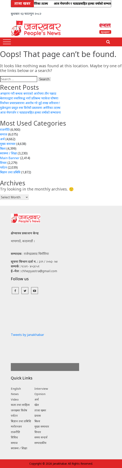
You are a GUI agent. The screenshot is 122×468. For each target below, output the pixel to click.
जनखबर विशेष (19, 410)
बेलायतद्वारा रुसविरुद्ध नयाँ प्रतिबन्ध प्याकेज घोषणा (29, 98)
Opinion (39, 394)
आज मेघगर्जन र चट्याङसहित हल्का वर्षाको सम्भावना (30, 112)
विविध (14, 437)
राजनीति (5, 129)
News (15, 394)
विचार (3, 163)
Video (15, 399)
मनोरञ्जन (16, 426)
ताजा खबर (40, 410)
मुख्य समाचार (8, 144)
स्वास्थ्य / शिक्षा (8, 153)
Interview (41, 388)
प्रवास (37, 416)
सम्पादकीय (40, 443)
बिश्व (3, 148)
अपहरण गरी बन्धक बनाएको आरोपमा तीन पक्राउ (28, 93)
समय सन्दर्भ (40, 437)
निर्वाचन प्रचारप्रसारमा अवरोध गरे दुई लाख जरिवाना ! (30, 103)
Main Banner (9, 158)
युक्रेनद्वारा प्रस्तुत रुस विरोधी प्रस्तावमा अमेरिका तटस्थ (30, 108)
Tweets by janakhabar (27, 335)
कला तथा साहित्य (20, 405)
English (16, 388)
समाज (3, 134)
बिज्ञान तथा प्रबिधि (10, 172)
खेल (36, 405)
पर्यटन (3, 167)
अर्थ (2, 139)
